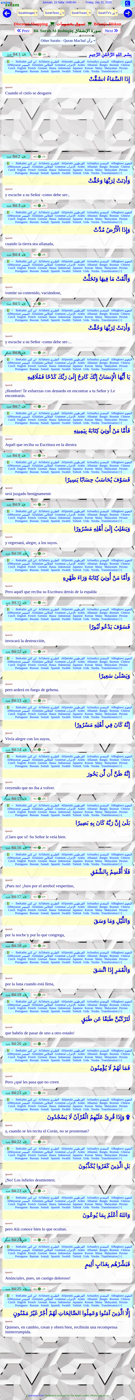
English (21, 68)
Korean (89, 68)
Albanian (92, 64)
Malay (98, 68)
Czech (11, 68)
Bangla (103, 64)
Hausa (52, 68)
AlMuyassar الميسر (18, 64)
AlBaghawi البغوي (121, 61)
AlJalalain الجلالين (42, 64)
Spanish (55, 71)
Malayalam (110, 68)
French (32, 68)
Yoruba (95, 71)
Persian (123, 68)
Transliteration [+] (111, 71)
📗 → (10, 61)
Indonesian (64, 68)
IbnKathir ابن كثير (26, 61)
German (42, 68)
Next (111, 30)
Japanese (78, 68)
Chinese (125, 64)
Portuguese (21, 71)
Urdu (86, 71)
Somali (45, 71)
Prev (23, 30)
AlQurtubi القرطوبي (73, 61)
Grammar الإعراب (65, 64)
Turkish (77, 71)
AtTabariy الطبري (48, 61)
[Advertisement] (67, 124)
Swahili (66, 71)
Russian (34, 71)
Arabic (81, 64)
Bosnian (114, 64)
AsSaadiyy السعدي (98, 61)
